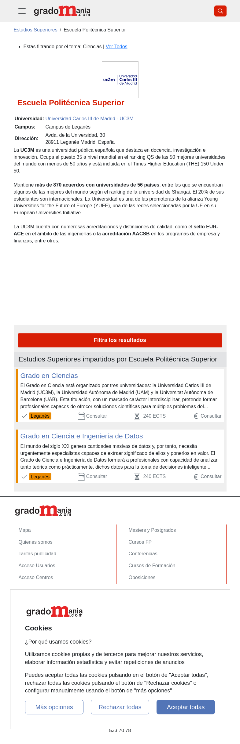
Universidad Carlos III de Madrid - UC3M (89, 118)
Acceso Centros (36, 577)
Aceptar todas (186, 707)
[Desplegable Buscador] (220, 10)
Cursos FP (140, 542)
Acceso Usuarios (37, 565)
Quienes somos (36, 542)
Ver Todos (116, 46)
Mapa (25, 530)
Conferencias (143, 553)
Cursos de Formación (152, 565)
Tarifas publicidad (38, 553)
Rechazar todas (119, 707)
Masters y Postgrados (152, 530)
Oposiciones (142, 577)
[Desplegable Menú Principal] (22, 10)
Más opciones (54, 707)
